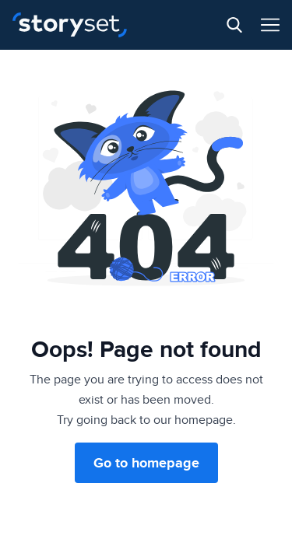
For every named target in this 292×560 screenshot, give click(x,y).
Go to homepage (146, 463)
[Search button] (234, 25)
